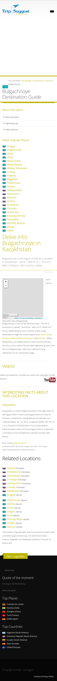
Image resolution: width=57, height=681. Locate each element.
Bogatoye (12, 179)
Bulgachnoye (14, 150)
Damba (11, 186)
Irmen (14, 507)
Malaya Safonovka (17, 168)
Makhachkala (14, 190)
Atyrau (10, 226)
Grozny (11, 201)
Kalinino (11, 197)
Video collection (11, 129)
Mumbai (10, 608)
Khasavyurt (13, 193)
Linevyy (11, 171)
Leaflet (16, 318)
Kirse (13, 515)
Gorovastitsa (18, 483)
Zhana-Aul (12, 212)
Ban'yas (14, 526)
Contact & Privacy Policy (44, 676)
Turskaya (16, 479)
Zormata (12, 208)
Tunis (10, 615)
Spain (10, 643)
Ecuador (14, 640)
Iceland (11, 647)
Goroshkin (13, 219)
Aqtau (10, 230)
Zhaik (10, 153)
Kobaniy (11, 175)
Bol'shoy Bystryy (16, 223)
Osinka (15, 468)
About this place (12, 117)
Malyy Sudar (14, 161)
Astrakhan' (13, 204)
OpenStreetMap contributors (32, 318)
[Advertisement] (28, 47)
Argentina (15, 632)
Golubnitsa (18, 491)
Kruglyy (11, 146)
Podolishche (18, 472)
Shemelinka (18, 475)
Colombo (12, 604)
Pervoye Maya (18, 519)
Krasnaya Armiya (16, 215)
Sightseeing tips (11, 123)
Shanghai (11, 611)
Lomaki (15, 487)
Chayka (14, 523)
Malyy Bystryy (14, 164)
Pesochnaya (13, 182)
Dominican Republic (19, 636)
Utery (10, 157)
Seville (10, 619)
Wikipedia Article (20, 443)
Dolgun (14, 511)
